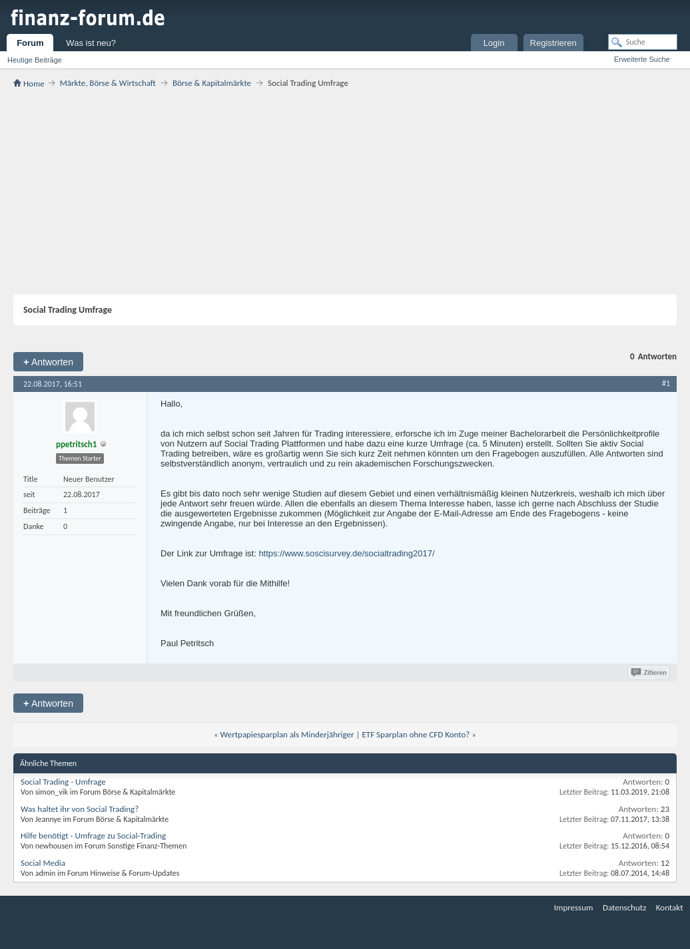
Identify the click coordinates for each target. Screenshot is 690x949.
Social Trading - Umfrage (63, 782)
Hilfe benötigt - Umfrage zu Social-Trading (93, 836)
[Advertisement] (345, 191)
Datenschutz (624, 907)
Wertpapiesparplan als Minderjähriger (287, 734)
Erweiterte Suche (642, 59)
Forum (30, 43)
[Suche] (642, 42)
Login (494, 43)
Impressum (573, 907)
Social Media (43, 863)
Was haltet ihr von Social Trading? (80, 809)
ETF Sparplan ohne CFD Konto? (416, 734)
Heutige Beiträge (34, 60)
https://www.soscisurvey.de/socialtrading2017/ (346, 553)
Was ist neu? (91, 43)
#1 (666, 383)
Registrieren (553, 43)
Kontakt (669, 907)
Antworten (48, 361)
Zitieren (650, 672)
